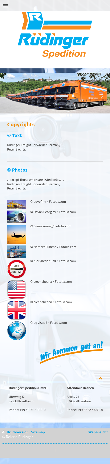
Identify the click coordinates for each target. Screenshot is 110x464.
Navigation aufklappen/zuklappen (55, 5)
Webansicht (98, 432)
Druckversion (15, 432)
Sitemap (38, 432)
